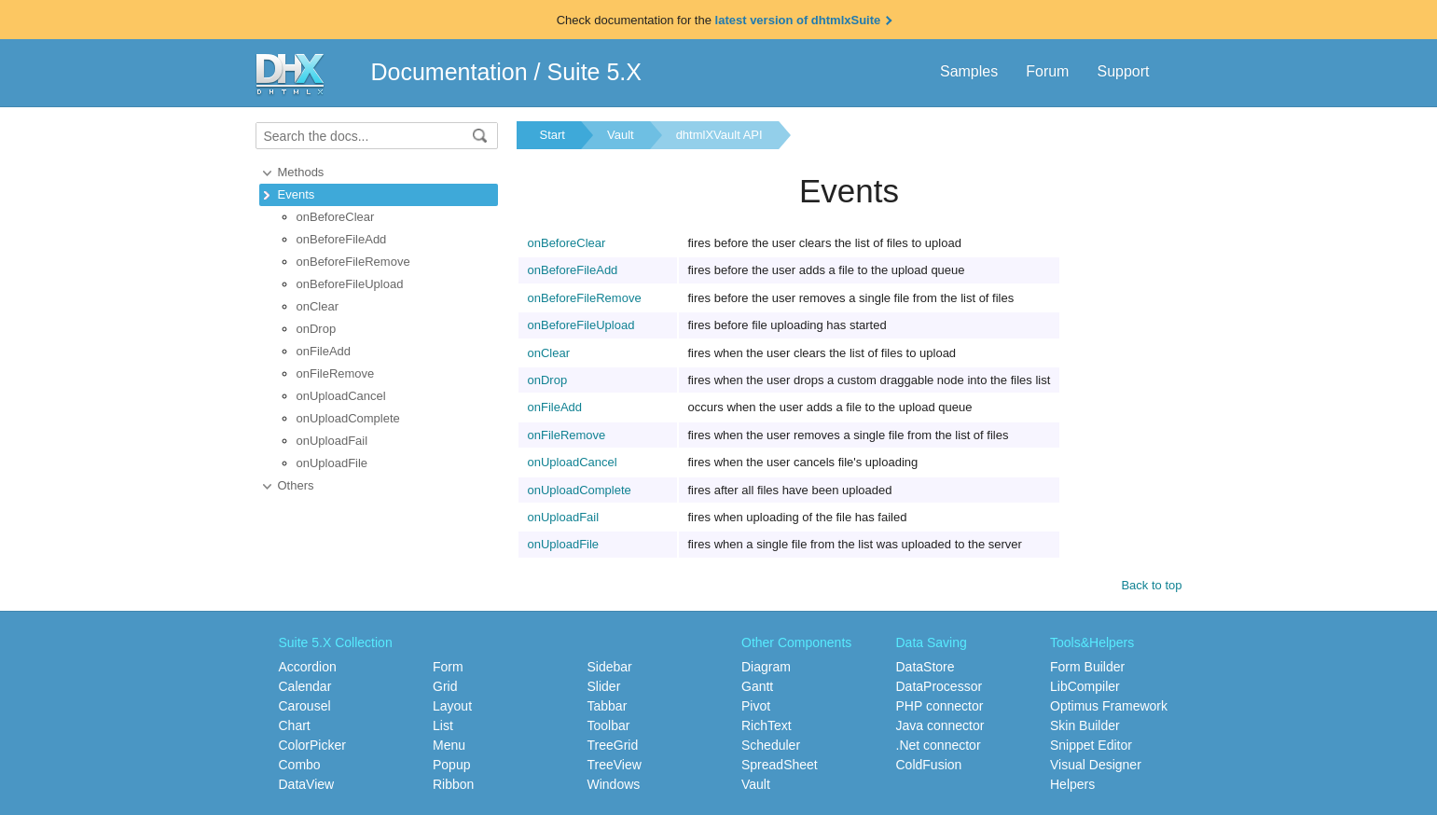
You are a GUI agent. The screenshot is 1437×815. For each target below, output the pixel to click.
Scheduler (770, 745)
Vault (620, 135)
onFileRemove (336, 373)
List (443, 725)
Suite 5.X (594, 72)
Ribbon (453, 784)
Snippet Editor (1091, 745)
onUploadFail (332, 441)
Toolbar (608, 725)
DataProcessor (939, 686)
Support (1123, 71)
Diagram (766, 666)
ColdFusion (929, 764)
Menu (449, 745)
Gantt (757, 686)
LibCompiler (1085, 686)
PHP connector (940, 705)
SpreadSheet (779, 764)
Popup (451, 764)
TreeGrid (613, 745)
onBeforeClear (336, 217)
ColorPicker (312, 745)
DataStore (925, 666)
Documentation (449, 72)
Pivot (755, 705)
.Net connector (938, 745)
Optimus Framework (1109, 705)
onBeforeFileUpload (350, 284)
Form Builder (1087, 666)
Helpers (1072, 784)
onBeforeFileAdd (342, 239)
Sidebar (609, 666)
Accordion (308, 666)
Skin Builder (1085, 725)
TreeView (614, 764)
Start (552, 135)
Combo (300, 764)
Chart (295, 725)
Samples (969, 71)
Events (296, 194)
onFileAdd (324, 351)
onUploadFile (332, 463)
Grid (445, 686)
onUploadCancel (341, 396)
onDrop (317, 329)
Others (296, 485)
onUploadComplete (348, 418)
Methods (301, 172)
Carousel (305, 705)
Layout (452, 705)
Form (448, 666)
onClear (318, 306)
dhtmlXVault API (719, 135)
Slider (604, 686)
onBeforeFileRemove (353, 262)
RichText (766, 725)
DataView (307, 784)
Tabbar (607, 705)
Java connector (940, 725)
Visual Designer (1095, 764)
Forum (1047, 71)
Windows (614, 784)
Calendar (305, 686)
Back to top (1151, 585)
